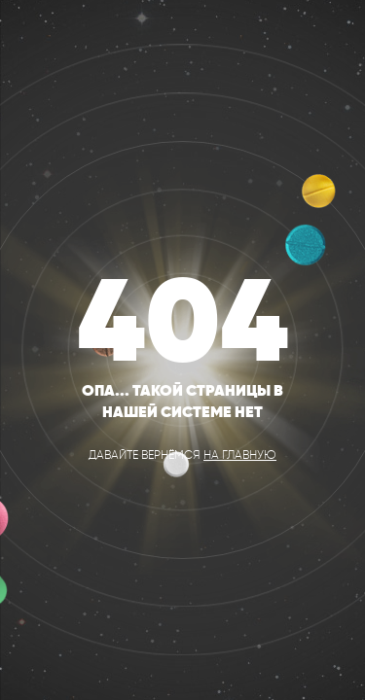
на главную (239, 454)
